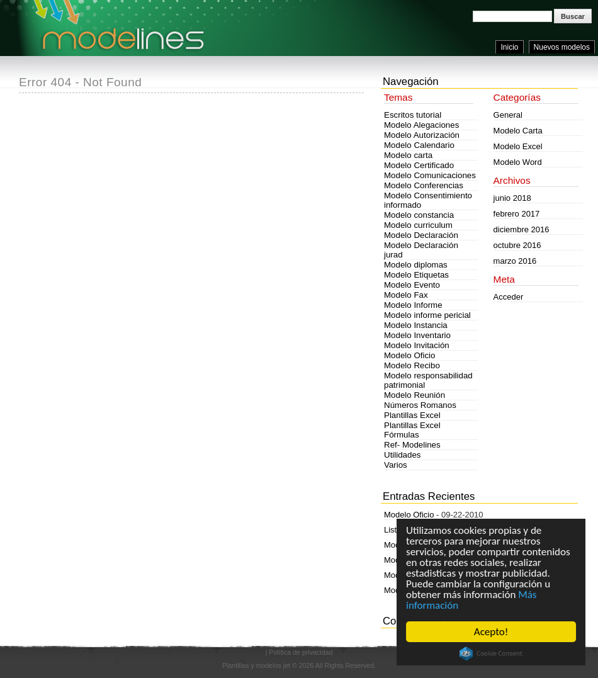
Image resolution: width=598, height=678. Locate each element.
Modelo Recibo (412, 365)
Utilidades (402, 455)
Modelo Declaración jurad (421, 249)
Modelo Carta (518, 130)
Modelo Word (518, 162)
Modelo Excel (518, 146)
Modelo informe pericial (427, 315)
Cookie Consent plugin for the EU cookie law (491, 653)
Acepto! (491, 631)
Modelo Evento (412, 285)
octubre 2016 (517, 245)
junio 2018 (512, 198)
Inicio (509, 47)
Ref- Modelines (412, 444)
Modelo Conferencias (423, 185)
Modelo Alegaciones (421, 125)
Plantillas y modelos (251, 665)
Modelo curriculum (418, 225)
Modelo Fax (406, 295)
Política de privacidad (300, 652)
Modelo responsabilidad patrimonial (428, 380)
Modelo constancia (419, 215)
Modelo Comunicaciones (430, 175)
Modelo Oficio (410, 355)
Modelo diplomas (416, 264)
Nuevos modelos (562, 47)
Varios (395, 465)
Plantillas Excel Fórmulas (412, 430)
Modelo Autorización (422, 135)
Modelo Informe (413, 305)
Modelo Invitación (416, 345)
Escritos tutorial (412, 115)
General (508, 115)
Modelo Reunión (414, 395)
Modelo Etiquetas (416, 275)
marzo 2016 (515, 261)
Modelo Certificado (419, 165)
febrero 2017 (517, 213)
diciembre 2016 (522, 229)
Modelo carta (408, 155)
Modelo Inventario (417, 335)
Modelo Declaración (421, 235)
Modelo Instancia (416, 325)
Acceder (509, 297)
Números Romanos (420, 405)
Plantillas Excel (412, 415)
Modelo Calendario (419, 145)
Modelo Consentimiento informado (428, 200)
